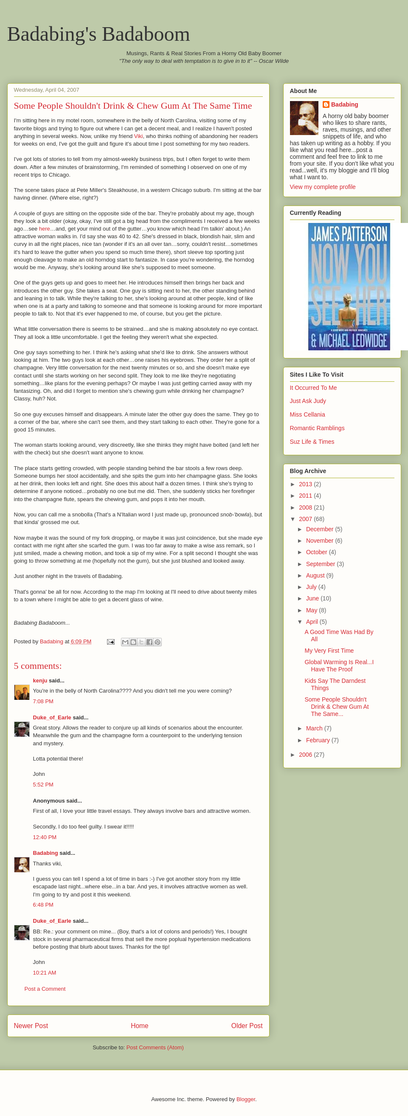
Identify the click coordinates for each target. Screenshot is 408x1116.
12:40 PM (45, 837)
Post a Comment (45, 989)
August (316, 575)
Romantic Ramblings (317, 428)
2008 (306, 507)
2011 (306, 495)
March (315, 728)
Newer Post (31, 1025)
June (313, 598)
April (313, 621)
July (312, 586)
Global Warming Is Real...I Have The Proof (339, 666)
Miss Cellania (307, 414)
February (319, 740)
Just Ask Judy (308, 400)
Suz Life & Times (312, 441)
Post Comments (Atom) (155, 1047)
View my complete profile (323, 186)
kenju (40, 680)
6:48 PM (43, 905)
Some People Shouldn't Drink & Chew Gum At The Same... (336, 706)
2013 (306, 484)
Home (140, 1025)
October (317, 552)
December (320, 529)
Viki (138, 136)
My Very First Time (329, 650)
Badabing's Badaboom (98, 34)
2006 (306, 754)
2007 (306, 519)
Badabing (45, 853)
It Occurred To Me (313, 387)
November (320, 540)
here (44, 228)
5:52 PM (43, 784)
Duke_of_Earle (52, 717)
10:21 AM (44, 972)
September (321, 564)
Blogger (245, 1099)
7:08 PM (43, 701)
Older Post (247, 1025)
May (312, 610)
